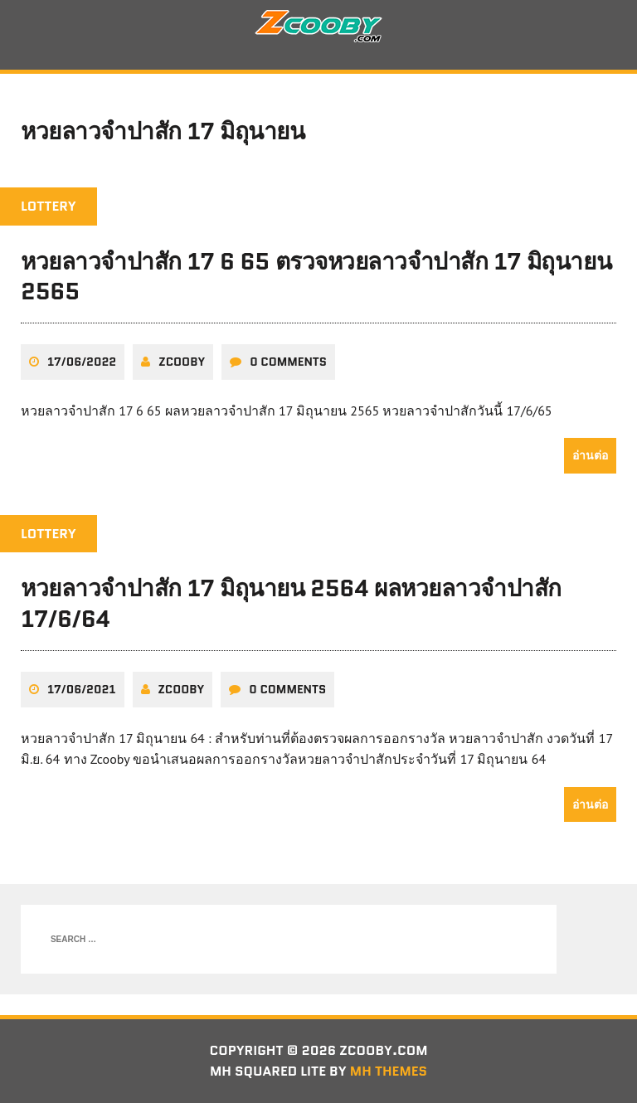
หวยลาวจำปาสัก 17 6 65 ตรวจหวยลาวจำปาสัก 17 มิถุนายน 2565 (316, 276)
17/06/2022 (81, 361)
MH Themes (388, 1071)
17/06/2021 (81, 689)
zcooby (181, 361)
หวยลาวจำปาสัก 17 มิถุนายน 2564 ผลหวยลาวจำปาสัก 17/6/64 (291, 602)
